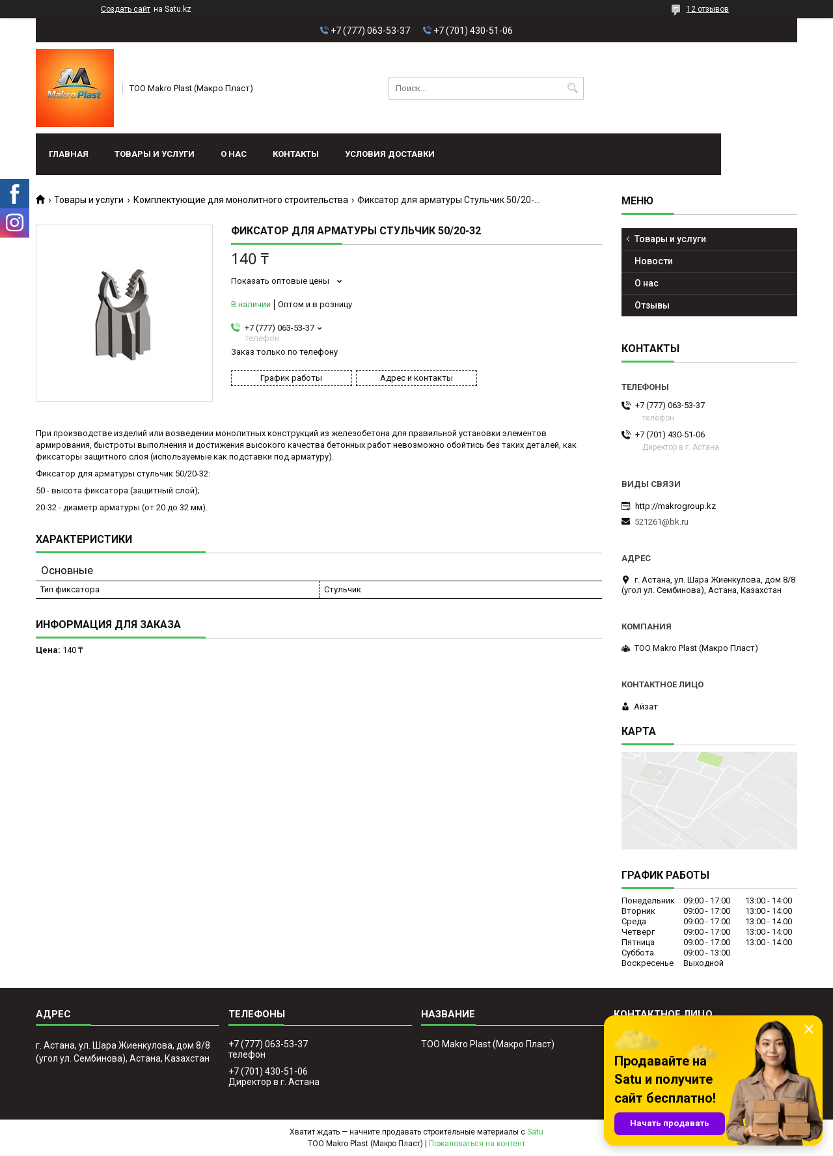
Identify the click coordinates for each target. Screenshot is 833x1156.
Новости (654, 261)
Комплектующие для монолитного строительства (240, 200)
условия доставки (390, 154)
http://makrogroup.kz (675, 506)
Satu (535, 1131)
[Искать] (572, 88)
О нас (234, 154)
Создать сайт (125, 9)
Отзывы (652, 305)
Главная (69, 154)
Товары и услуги (155, 154)
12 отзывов (708, 9)
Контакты (296, 154)
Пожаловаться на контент (477, 1143)
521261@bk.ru (662, 522)
